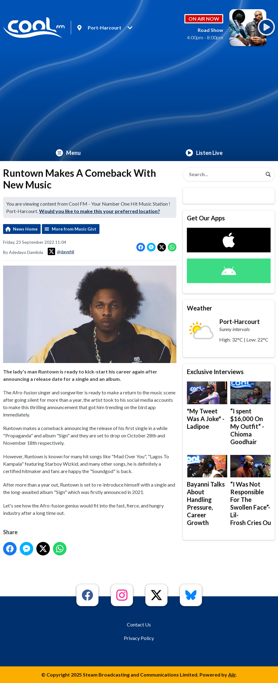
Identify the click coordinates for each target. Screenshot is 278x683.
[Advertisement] (139, 98)
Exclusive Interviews (215, 371)
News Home (25, 228)
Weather (199, 308)
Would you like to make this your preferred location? (99, 211)
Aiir (232, 674)
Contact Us (139, 624)
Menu (68, 152)
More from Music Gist (74, 228)
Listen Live (204, 152)
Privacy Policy (139, 638)
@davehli (61, 251)
